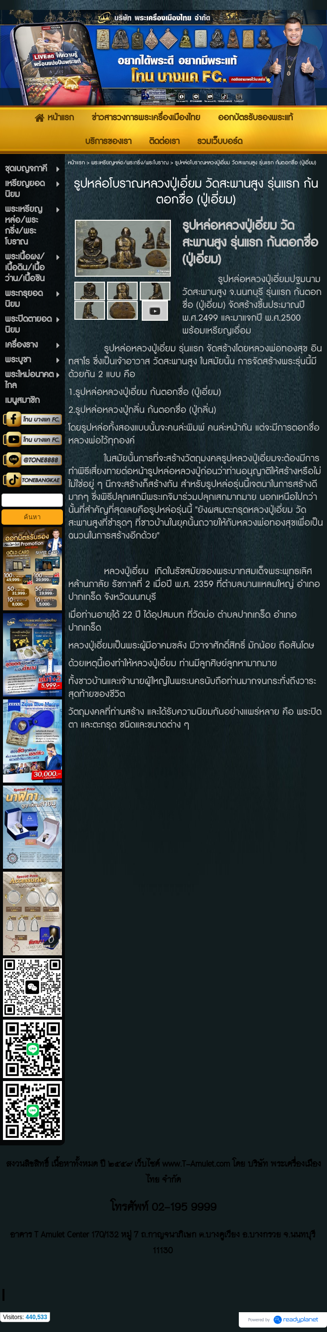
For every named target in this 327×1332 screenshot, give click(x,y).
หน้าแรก (76, 162)
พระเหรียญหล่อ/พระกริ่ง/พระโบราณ (129, 162)
